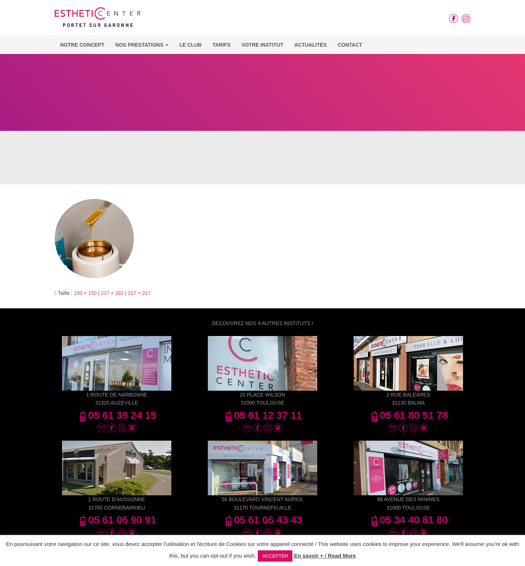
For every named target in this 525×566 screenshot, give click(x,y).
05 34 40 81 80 (408, 520)
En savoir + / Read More (325, 556)
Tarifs (222, 45)
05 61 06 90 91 (116, 520)
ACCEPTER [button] (275, 556)
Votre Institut (262, 45)
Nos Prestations (141, 45)
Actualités (310, 45)
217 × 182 (112, 293)
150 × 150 (85, 293)
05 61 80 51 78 (408, 415)
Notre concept (82, 45)
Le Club (190, 45)
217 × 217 (139, 293)
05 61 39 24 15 (116, 415)
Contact (350, 45)
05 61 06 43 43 (262, 520)
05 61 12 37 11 (262, 415)
